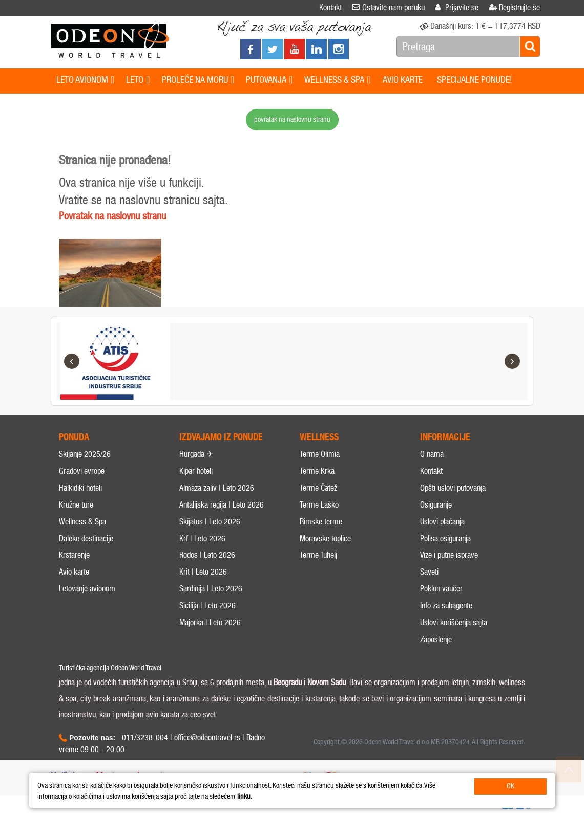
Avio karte (74, 572)
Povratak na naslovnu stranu (112, 216)
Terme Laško (319, 505)
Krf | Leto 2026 (202, 538)
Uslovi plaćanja (442, 521)
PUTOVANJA (269, 80)
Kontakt (431, 471)
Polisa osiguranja (445, 538)
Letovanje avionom (87, 589)
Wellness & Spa (82, 521)
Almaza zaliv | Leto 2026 (216, 488)
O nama (432, 454)
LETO (138, 80)
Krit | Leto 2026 (203, 572)
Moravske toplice (325, 538)
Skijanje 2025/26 (85, 454)
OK (510, 786)
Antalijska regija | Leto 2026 (221, 505)
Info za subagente (446, 605)
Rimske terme (321, 521)
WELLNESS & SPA (337, 80)
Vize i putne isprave (449, 555)
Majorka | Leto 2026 (210, 622)
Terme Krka (317, 471)
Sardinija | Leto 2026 (210, 589)
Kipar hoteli (196, 471)
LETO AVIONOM (85, 80)
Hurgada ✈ (196, 454)
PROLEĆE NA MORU (198, 80)
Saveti (429, 572)
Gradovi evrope (82, 471)
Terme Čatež (318, 488)
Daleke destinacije (86, 538)
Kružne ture (76, 505)
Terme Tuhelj (318, 555)
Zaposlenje (436, 639)
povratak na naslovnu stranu (292, 119)
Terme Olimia (320, 454)
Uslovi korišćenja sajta (453, 622)
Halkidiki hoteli (80, 488)
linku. (244, 796)
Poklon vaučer (441, 589)
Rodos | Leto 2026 (207, 555)
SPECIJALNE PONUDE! (474, 79)
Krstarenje (74, 555)
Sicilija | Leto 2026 (207, 605)
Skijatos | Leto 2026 (209, 521)
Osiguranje (436, 505)
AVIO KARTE (403, 79)
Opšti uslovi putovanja (453, 488)
